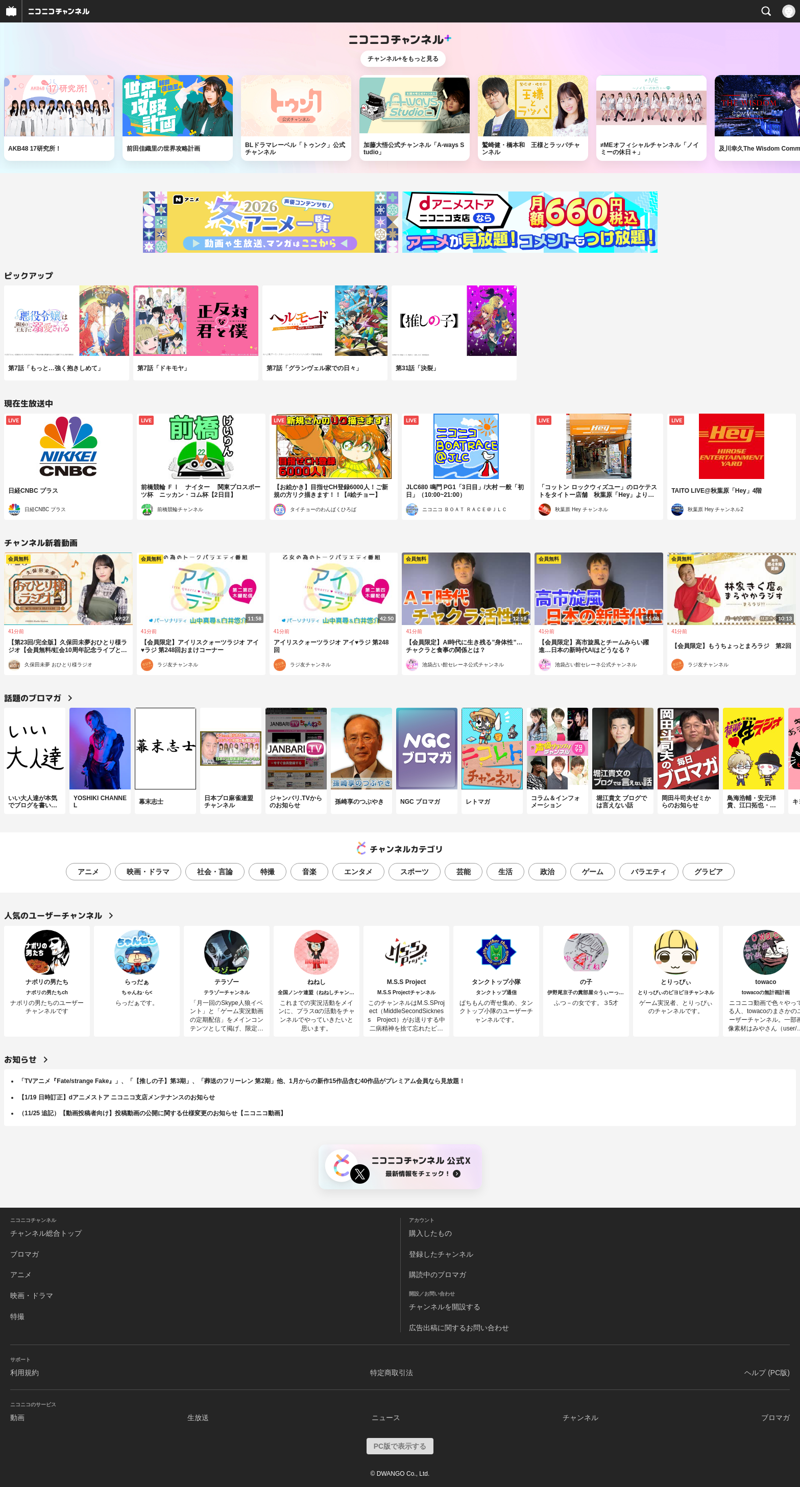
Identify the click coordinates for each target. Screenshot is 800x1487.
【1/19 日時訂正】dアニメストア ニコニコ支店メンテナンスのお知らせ (116, 1097)
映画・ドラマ (148, 872)
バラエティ (649, 872)
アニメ (88, 872)
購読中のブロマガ (437, 1274)
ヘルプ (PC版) (767, 1373)
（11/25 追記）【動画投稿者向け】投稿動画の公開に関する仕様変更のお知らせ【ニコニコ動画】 (152, 1113)
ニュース (386, 1417)
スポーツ (414, 872)
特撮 (267, 872)
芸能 (463, 872)
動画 (17, 1417)
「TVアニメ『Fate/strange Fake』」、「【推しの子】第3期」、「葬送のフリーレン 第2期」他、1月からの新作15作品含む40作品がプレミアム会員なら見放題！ (241, 1081)
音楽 (309, 872)
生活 (505, 872)
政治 (547, 872)
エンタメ (358, 872)
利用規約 (24, 1373)
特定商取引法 (391, 1373)
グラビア (708, 872)
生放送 (198, 1417)
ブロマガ (24, 1254)
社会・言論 (215, 872)
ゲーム (592, 872)
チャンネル (580, 1417)
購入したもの (430, 1233)
